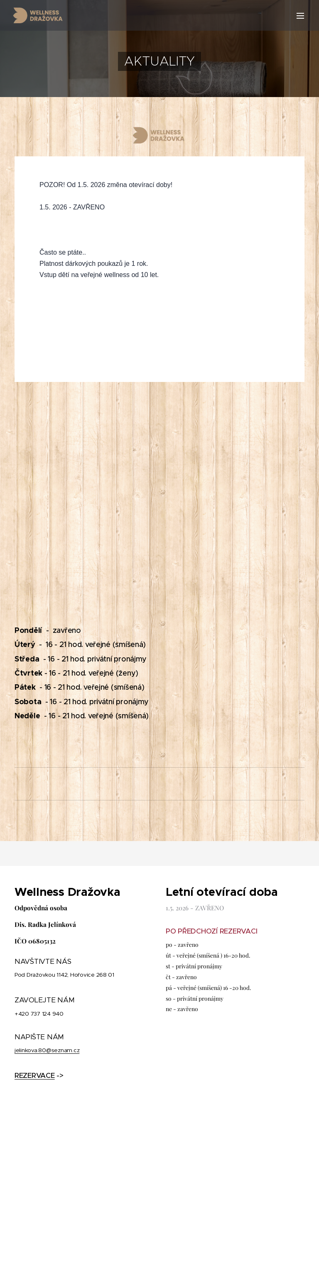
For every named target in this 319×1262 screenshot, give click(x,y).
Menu (300, 15)
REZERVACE (35, 1075)
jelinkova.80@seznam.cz (47, 1050)
